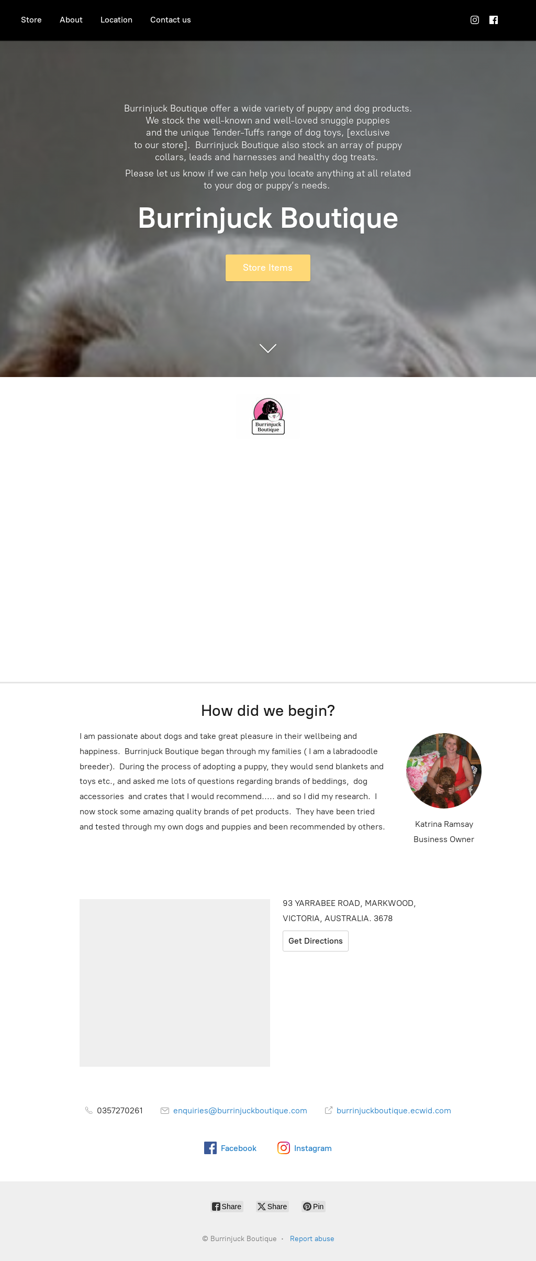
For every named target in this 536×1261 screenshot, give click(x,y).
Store (31, 20)
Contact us (170, 20)
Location (116, 20)
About (71, 20)
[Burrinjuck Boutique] (268, 416)
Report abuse (312, 1238)
